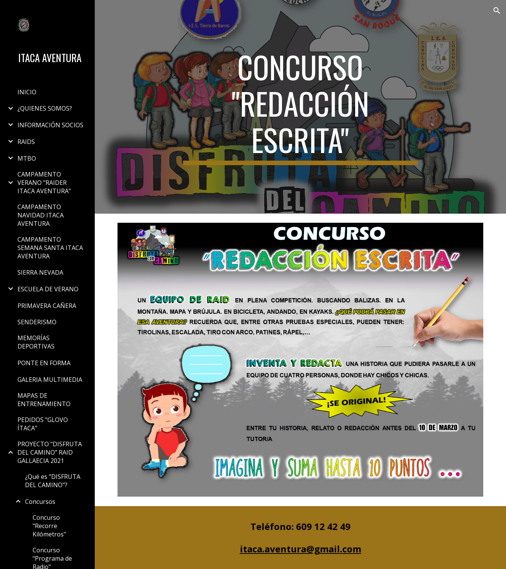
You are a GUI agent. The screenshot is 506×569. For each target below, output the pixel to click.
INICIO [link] (26, 92)
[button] (497, 11)
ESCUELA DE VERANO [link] (47, 289)
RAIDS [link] (26, 142)
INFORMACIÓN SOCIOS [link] (50, 125)
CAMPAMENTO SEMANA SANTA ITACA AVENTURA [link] (50, 247)
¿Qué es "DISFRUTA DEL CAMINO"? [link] (52, 480)
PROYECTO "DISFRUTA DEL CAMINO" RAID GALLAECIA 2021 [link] (49, 452)
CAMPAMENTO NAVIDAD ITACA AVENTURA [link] (40, 215)
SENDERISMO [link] (36, 322)
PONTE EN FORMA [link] (43, 363)
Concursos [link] (40, 501)
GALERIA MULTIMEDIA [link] (49, 379)
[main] (300, 106)
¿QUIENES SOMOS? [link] (44, 108)
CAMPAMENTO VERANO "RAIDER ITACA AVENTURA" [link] (44, 182)
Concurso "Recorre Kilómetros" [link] (49, 525)
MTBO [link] (26, 158)
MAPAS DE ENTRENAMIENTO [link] (43, 399)
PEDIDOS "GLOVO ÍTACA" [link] (42, 424)
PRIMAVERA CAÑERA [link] (46, 306)
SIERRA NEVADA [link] (40, 272)
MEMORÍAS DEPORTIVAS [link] (36, 342)
